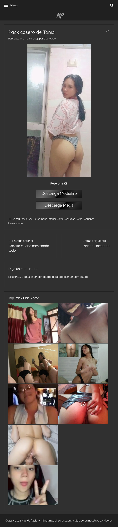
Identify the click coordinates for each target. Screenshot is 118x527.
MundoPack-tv (31, 520)
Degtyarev (50, 38)
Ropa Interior (48, 218)
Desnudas (26, 218)
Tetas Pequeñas (85, 218)
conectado (45, 276)
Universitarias (15, 223)
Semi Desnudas (66, 218)
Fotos (37, 218)
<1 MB (16, 218)
